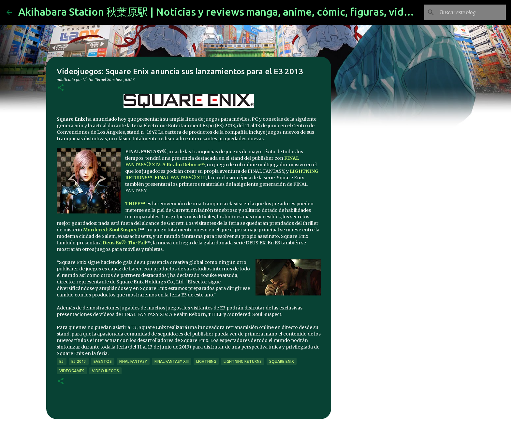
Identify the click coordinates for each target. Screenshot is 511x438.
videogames (71, 371)
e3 (61, 361)
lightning (206, 361)
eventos (103, 361)
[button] (61, 88)
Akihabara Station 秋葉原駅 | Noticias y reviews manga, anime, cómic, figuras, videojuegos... (238, 12)
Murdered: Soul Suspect (111, 230)
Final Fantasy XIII (171, 361)
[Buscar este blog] (471, 12)
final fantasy (133, 361)
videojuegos (105, 371)
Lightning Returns (243, 361)
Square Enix (281, 361)
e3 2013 (78, 361)
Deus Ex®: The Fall (124, 243)
